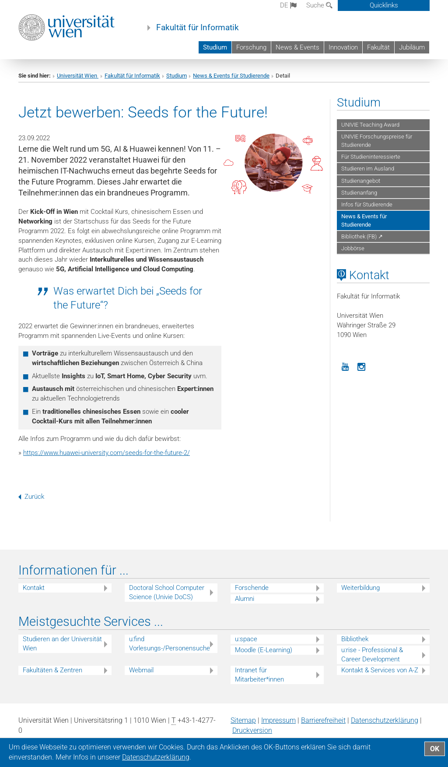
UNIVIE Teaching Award (370, 124)
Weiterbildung (360, 588)
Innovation (343, 47)
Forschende (252, 588)
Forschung (251, 47)
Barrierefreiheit (323, 720)
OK (434, 749)
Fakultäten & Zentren (52, 670)
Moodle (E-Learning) (263, 650)
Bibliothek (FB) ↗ (362, 236)
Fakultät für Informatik (197, 27)
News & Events (297, 47)
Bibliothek (354, 639)
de (288, 5)
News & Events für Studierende (231, 75)
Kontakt (34, 588)
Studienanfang (359, 192)
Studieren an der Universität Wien (62, 643)
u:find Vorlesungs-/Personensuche (169, 643)
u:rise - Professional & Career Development (372, 654)
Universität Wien (77, 75)
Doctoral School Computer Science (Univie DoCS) (166, 592)
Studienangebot (360, 181)
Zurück (31, 497)
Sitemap (243, 720)
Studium (215, 47)
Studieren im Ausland (367, 168)
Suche (319, 5)
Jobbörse (352, 248)
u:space (246, 639)
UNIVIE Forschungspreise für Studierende (376, 140)
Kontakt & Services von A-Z (379, 670)
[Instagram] (362, 366)
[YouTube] (345, 366)
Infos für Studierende (366, 204)
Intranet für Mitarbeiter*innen (259, 674)
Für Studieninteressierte (370, 156)
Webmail (141, 670)
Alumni (244, 599)
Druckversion (252, 730)
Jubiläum (412, 47)
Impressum (278, 720)
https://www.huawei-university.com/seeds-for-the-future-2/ (106, 453)
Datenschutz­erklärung (384, 720)
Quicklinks (384, 5)
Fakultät (378, 47)
